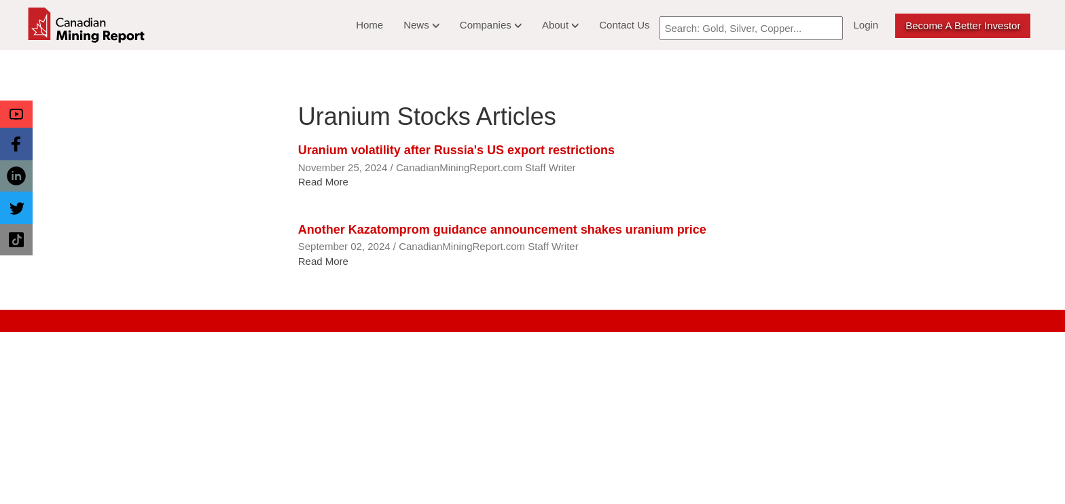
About (560, 25)
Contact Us (624, 25)
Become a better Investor (962, 25)
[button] (16, 114)
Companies (491, 25)
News (421, 25)
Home (369, 25)
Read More (323, 181)
